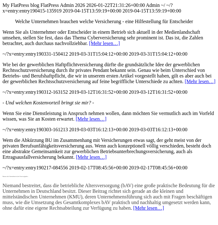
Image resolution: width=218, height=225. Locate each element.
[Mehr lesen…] (104, 43)
